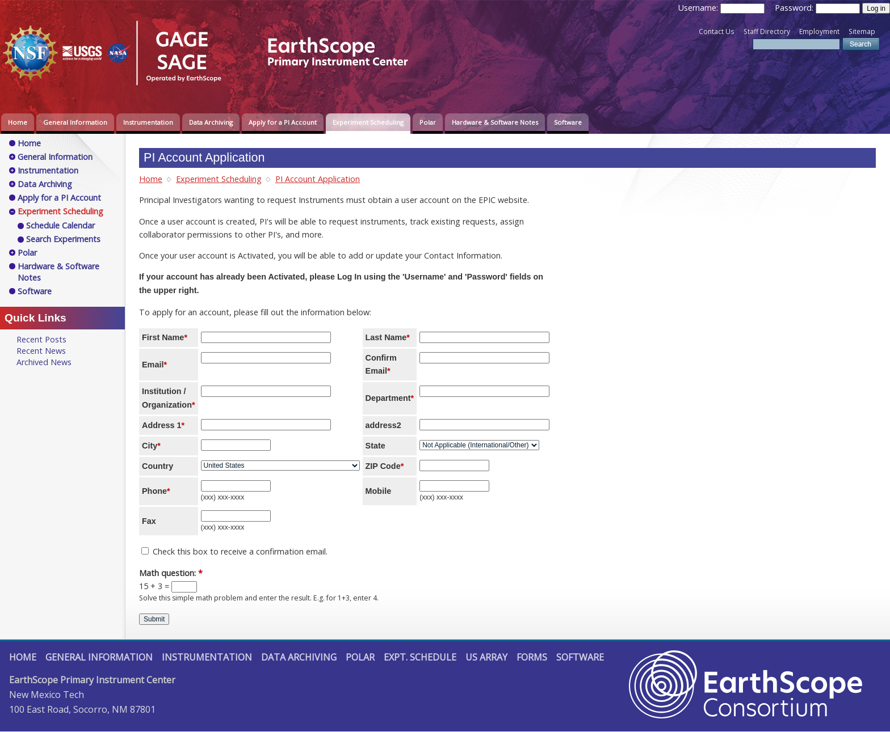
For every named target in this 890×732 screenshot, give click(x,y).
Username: (699, 7)
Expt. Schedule (420, 657)
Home (17, 122)
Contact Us (716, 31)
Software (568, 122)
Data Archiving (211, 122)
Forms (532, 657)
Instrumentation (148, 122)
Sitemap (862, 31)
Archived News (44, 362)
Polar (427, 122)
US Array (486, 657)
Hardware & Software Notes (495, 122)
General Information (75, 122)
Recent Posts (41, 339)
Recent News (41, 350)
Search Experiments (63, 239)
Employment (819, 31)
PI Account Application (317, 179)
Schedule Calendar (60, 225)
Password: (795, 7)
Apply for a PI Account (283, 122)
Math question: (171, 573)
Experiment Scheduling (368, 122)
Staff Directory (767, 31)
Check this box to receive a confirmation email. (234, 551)
